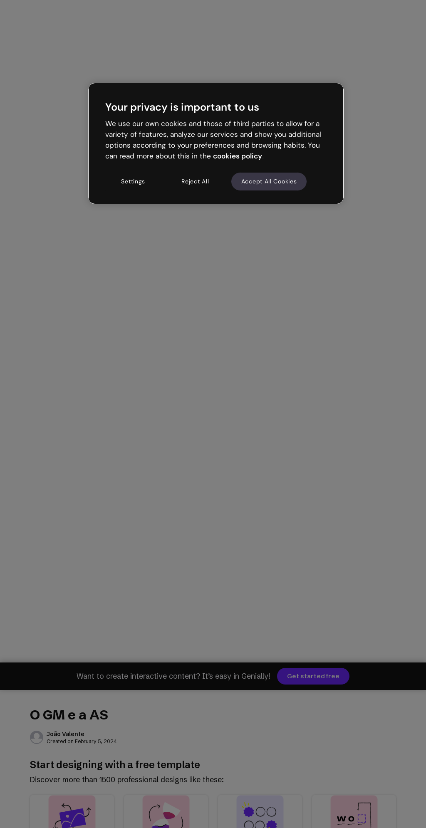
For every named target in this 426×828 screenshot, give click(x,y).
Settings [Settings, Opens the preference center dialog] (133, 181)
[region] (216, 143)
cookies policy (237, 156)
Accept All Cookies (269, 181)
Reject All (195, 181)
